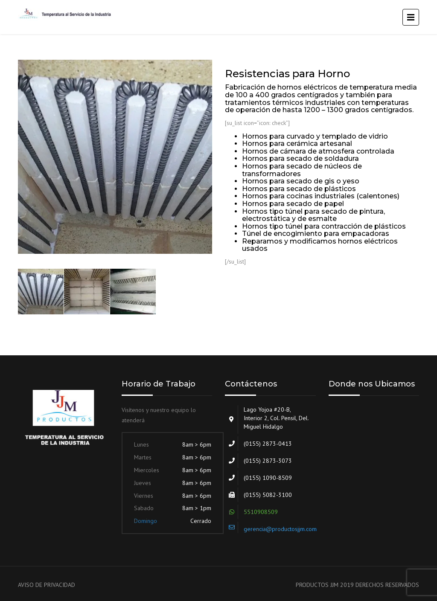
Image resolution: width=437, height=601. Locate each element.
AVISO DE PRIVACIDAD (46, 585)
